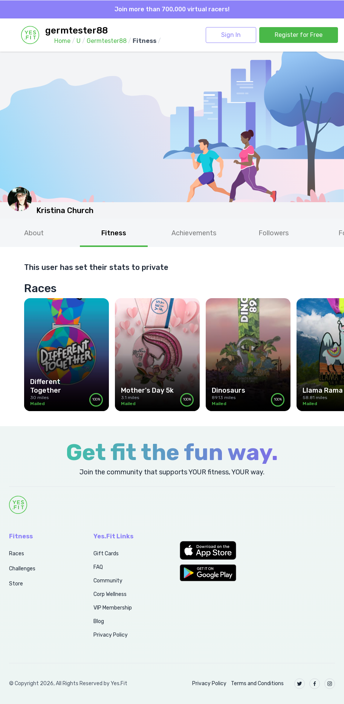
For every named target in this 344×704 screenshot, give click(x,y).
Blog (98, 621)
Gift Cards (106, 553)
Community (107, 581)
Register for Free (299, 34)
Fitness (113, 233)
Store (16, 584)
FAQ (98, 567)
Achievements (193, 233)
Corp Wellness (110, 594)
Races (16, 553)
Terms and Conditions (257, 683)
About (34, 233)
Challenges (22, 568)
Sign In (231, 34)
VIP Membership (112, 608)
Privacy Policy (110, 635)
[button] (215, 550)
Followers (273, 233)
